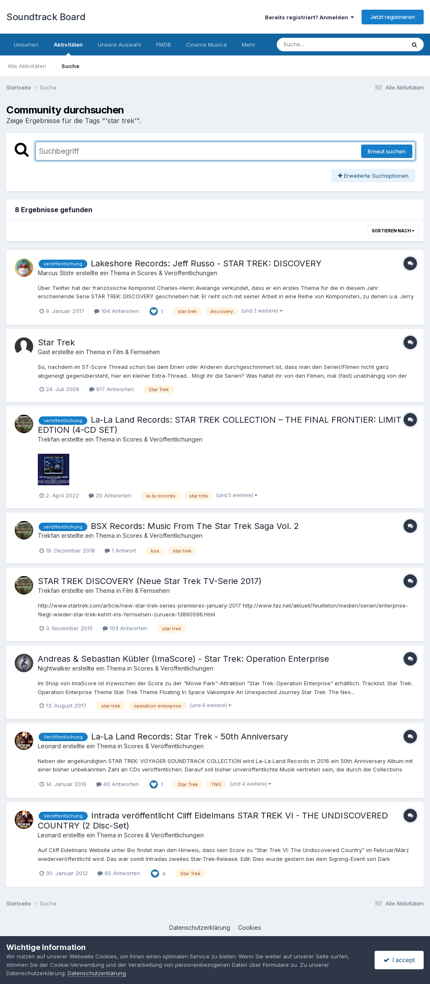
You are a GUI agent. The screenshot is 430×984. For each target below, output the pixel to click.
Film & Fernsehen (136, 351)
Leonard (49, 746)
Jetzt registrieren (392, 16)
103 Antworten (124, 628)
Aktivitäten (68, 48)
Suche (70, 66)
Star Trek (56, 342)
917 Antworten (111, 389)
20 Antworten (110, 495)
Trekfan (49, 439)
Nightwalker (54, 668)
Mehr (248, 44)
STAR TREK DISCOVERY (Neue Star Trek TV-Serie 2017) (150, 581)
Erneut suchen (387, 151)
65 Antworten (118, 873)
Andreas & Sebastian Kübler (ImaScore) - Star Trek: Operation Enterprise (183, 659)
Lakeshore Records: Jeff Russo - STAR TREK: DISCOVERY (206, 263)
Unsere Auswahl (119, 44)
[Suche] (324, 44)
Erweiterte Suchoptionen (373, 175)
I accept (399, 959)
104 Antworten (116, 311)
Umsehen (26, 44)
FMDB (163, 44)
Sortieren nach (393, 230)
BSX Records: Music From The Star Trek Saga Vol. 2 (195, 526)
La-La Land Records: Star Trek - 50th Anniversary (189, 736)
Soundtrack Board (45, 16)
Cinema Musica (206, 44)
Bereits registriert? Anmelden (309, 17)
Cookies (249, 927)
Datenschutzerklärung (199, 927)
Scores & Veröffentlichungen (177, 272)
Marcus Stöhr (56, 272)
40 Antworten (117, 784)
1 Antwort (120, 550)
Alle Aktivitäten (27, 66)
